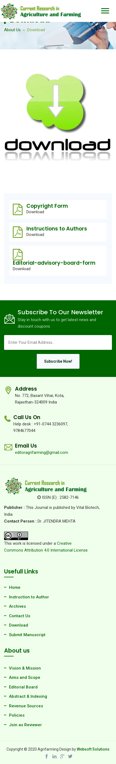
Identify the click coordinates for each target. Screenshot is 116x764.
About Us (12, 29)
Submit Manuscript (27, 634)
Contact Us (19, 615)
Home (14, 587)
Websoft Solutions (93, 749)
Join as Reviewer (25, 724)
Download (35, 212)
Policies (17, 715)
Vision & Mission (25, 668)
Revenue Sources (26, 706)
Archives (17, 606)
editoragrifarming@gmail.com (41, 452)
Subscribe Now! (58, 361)
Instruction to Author (29, 597)
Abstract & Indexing (28, 696)
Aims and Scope (24, 677)
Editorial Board (23, 687)
